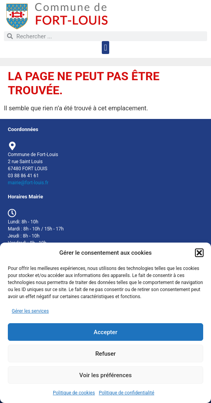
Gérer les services (30, 311)
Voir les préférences (105, 375)
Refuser (105, 353)
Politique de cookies (74, 393)
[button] (199, 253)
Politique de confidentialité (126, 393)
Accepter (105, 332)
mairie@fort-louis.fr (28, 182)
